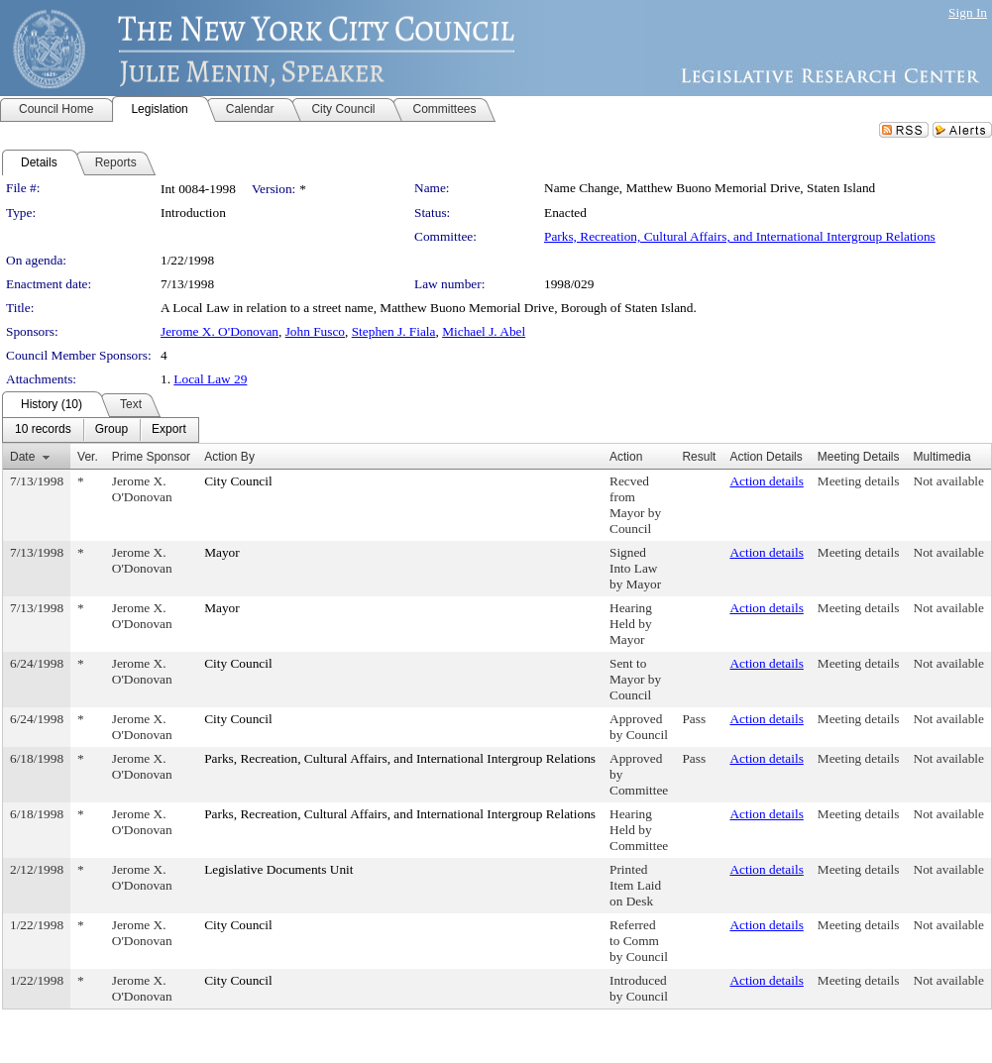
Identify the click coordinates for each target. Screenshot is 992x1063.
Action (625, 457)
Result (699, 457)
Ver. (87, 457)
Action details (766, 481)
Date (22, 457)
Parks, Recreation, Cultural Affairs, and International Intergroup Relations (740, 236)
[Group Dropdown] (111, 430)
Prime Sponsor (151, 457)
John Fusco (315, 331)
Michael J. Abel (483, 331)
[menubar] (100, 430)
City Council (238, 481)
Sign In (967, 12)
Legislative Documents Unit (278, 869)
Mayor (222, 552)
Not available (949, 481)
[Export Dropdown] (169, 430)
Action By (229, 457)
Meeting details (859, 481)
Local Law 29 (210, 379)
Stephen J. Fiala (394, 331)
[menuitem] (43, 430)
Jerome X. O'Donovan (219, 331)
